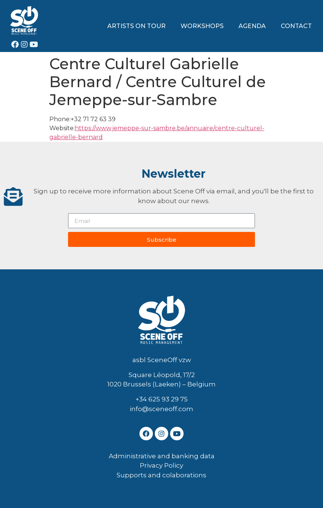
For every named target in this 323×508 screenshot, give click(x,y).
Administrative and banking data (162, 456)
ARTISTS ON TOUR (136, 26)
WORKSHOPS (202, 26)
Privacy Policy (161, 465)
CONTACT (296, 26)
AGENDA (252, 26)
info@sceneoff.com (161, 409)
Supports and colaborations (161, 475)
